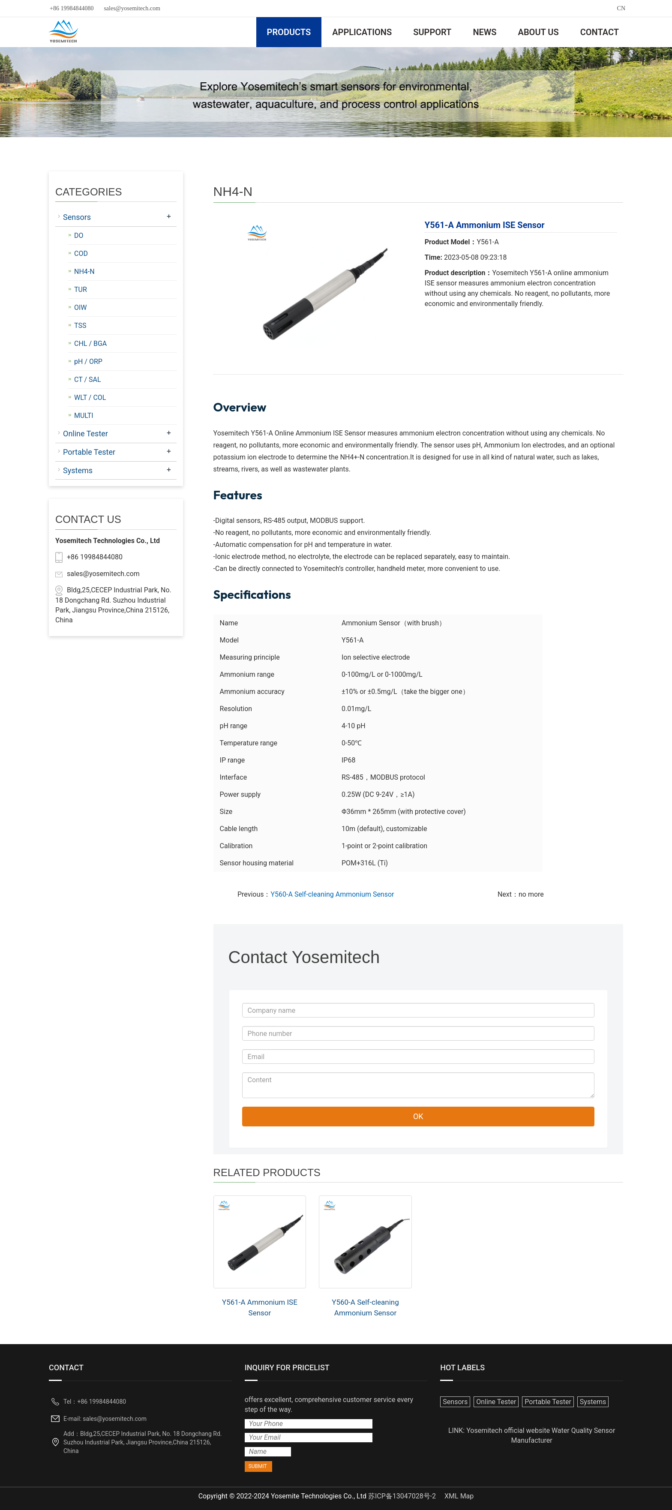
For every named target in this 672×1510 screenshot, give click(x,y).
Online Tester (85, 433)
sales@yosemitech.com (132, 8)
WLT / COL (90, 397)
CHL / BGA (90, 343)
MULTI (83, 415)
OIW (80, 307)
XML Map (459, 1496)
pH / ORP (88, 361)
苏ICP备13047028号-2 (402, 1496)
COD (81, 253)
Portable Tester (89, 451)
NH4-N (84, 271)
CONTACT (599, 32)
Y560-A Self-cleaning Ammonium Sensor (332, 894)
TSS (80, 325)
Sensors (77, 217)
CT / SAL (87, 379)
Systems (78, 470)
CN (621, 8)
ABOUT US (538, 32)
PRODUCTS (289, 32)
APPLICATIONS (362, 32)
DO (79, 235)
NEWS (484, 32)
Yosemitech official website (508, 1430)
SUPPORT (432, 32)
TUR (80, 289)
